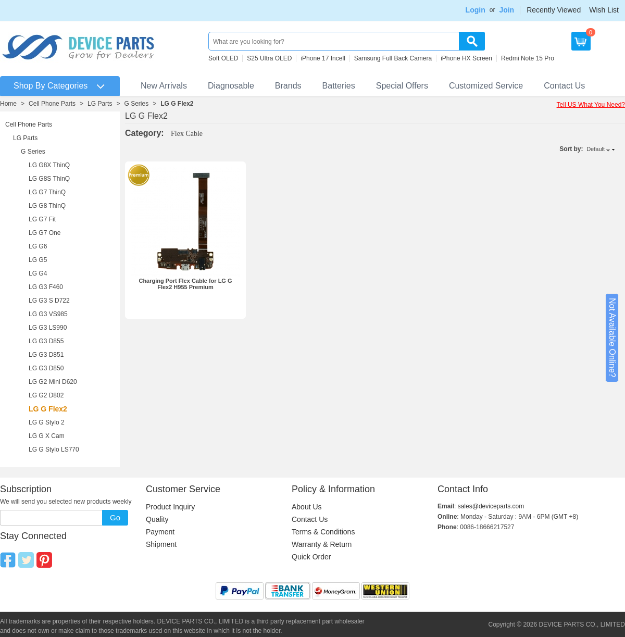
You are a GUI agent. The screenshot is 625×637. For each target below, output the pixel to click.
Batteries (338, 85)
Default (595, 149)
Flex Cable (187, 134)
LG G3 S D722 (49, 300)
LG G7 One (44, 232)
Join (506, 10)
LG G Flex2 (176, 103)
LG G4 (38, 273)
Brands (288, 85)
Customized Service (486, 85)
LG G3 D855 (46, 341)
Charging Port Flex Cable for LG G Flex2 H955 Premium (185, 284)
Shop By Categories (51, 85)
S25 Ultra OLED (269, 58)
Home (8, 103)
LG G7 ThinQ (47, 192)
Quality (157, 519)
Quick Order (311, 557)
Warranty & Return (322, 544)
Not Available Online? (612, 338)
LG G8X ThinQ (49, 165)
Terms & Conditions (323, 532)
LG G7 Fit (42, 219)
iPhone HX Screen (466, 58)
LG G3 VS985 (48, 314)
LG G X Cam (47, 436)
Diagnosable (231, 85)
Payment (160, 532)
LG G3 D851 (46, 354)
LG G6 (38, 246)
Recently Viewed (554, 10)
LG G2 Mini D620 (53, 381)
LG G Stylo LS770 (54, 449)
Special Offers (402, 85)
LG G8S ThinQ (49, 178)
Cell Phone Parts (52, 103)
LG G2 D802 (46, 395)
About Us (307, 507)
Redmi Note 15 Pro (527, 58)
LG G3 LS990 (48, 327)
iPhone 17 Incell (323, 58)
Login (475, 10)
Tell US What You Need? (591, 104)
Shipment (161, 544)
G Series (136, 103)
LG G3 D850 (46, 368)
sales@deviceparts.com (491, 506)
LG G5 (38, 260)
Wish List (604, 10)
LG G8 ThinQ (47, 205)
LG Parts (100, 103)
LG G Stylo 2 (47, 422)
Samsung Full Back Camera (393, 58)
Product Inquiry (170, 507)
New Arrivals (164, 85)
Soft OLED (223, 58)
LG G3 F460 (46, 287)
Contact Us (564, 85)
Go (115, 517)
